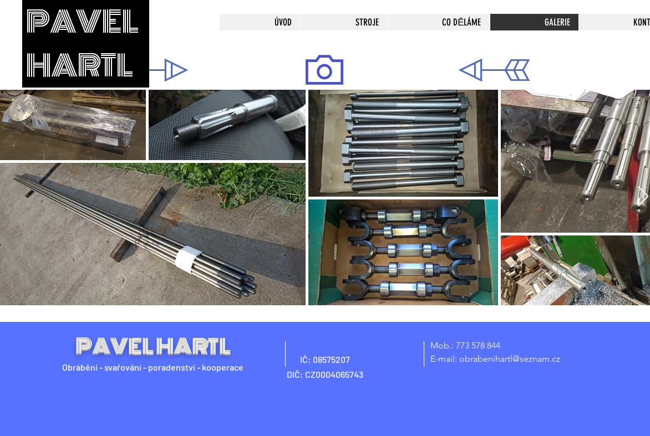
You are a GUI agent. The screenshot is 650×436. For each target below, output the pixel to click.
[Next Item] (643, 197)
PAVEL (82, 22)
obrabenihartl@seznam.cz (509, 358)
